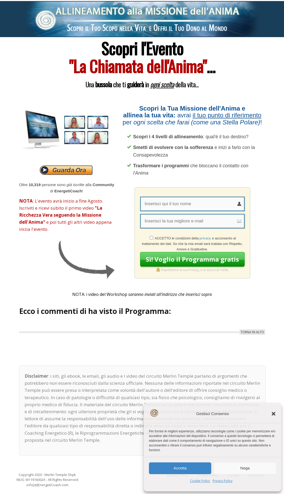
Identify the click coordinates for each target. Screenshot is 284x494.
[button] (273, 414)
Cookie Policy (200, 481)
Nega (245, 468)
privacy (205, 238)
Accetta (180, 468)
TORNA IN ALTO (252, 332)
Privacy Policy (222, 481)
